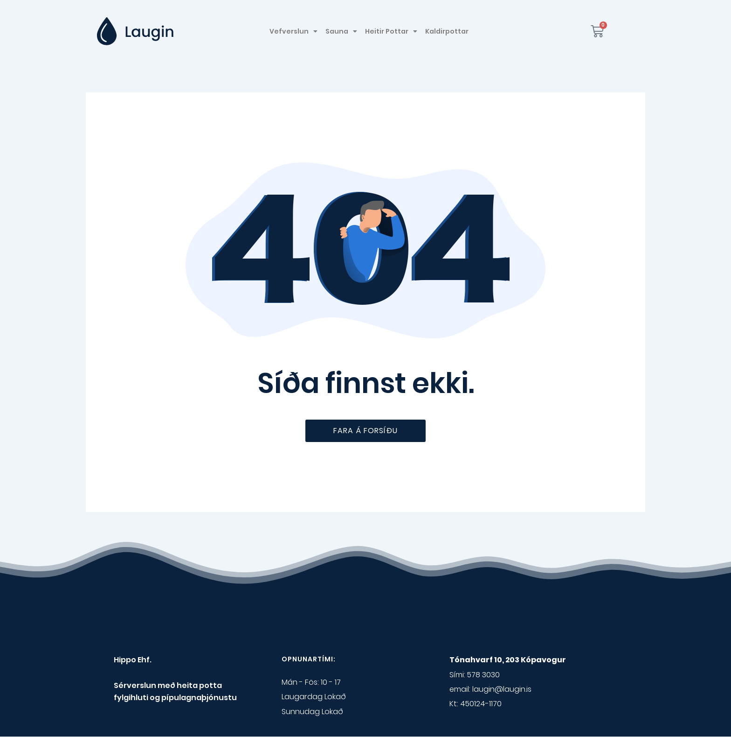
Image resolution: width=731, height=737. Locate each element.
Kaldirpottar (447, 31)
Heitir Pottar (391, 31)
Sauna (341, 31)
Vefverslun (293, 31)
